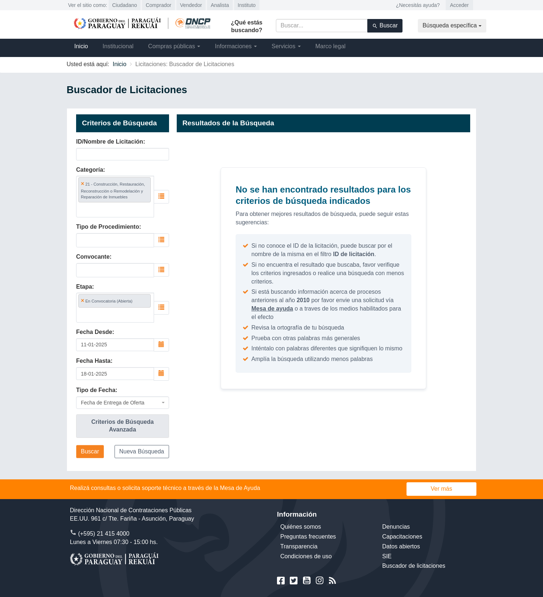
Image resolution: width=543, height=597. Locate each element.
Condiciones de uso (306, 556)
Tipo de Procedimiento (107, 227)
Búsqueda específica (452, 25)
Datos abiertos (401, 546)
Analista (220, 5)
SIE (387, 556)
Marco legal (330, 46)
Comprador (158, 5)
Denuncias (396, 527)
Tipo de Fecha (95, 390)
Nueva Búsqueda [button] (141, 451)
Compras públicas (174, 46)
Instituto (247, 5)
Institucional (118, 46)
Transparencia (299, 546)
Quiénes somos (300, 527)
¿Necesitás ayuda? (418, 5)
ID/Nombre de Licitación (109, 141)
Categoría (89, 170)
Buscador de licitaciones (414, 566)
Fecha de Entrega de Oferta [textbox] (113, 403)
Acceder (459, 5)
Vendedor (191, 5)
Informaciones (236, 46)
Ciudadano (124, 5)
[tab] (122, 426)
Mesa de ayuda (272, 308)
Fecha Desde (94, 332)
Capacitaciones (402, 536)
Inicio (81, 46)
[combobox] (115, 196)
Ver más (441, 489)
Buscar (385, 25)
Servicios (286, 46)
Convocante (93, 257)
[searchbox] (112, 210)
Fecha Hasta (93, 361)
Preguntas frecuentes (308, 536)
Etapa (84, 287)
